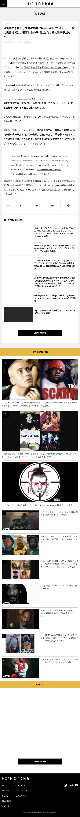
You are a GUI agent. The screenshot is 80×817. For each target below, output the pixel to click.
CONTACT (20, 785)
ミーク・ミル (16, 42)
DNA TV (5, 790)
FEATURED (6, 801)
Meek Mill (7, 42)
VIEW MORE (40, 332)
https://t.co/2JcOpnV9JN (21, 156)
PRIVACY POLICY (23, 790)
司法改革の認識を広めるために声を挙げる (45, 67)
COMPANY (20, 795)
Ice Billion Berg (26, 42)
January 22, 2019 (41, 174)
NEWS (5, 795)
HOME (5, 785)
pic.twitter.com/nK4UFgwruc (49, 169)
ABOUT (5, 806)
